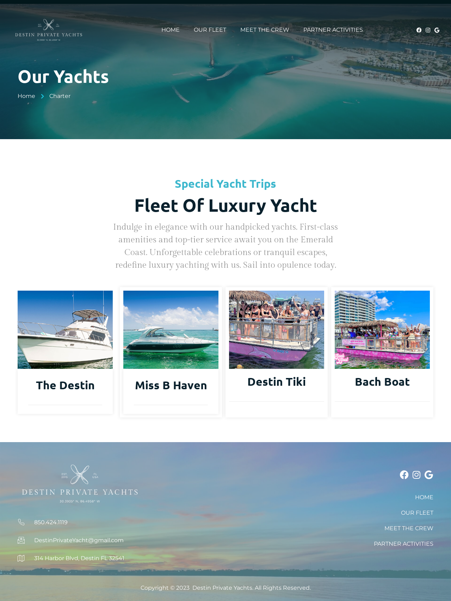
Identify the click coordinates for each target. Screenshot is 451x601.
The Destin (65, 385)
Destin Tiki (276, 381)
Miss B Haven (171, 385)
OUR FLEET (210, 29)
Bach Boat (382, 381)
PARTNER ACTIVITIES (333, 29)
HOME (170, 29)
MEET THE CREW (264, 29)
